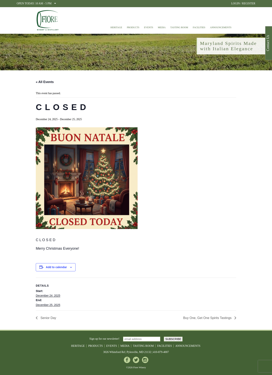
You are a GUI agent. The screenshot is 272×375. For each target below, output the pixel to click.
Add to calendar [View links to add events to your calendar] (56, 267)
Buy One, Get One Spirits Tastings (207, 318)
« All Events (45, 82)
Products (133, 27)
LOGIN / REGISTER (243, 3)
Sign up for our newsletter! (104, 338)
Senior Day (48, 318)
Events (148, 27)
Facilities (199, 27)
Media (162, 27)
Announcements (220, 27)
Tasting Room (179, 27)
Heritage (116, 27)
